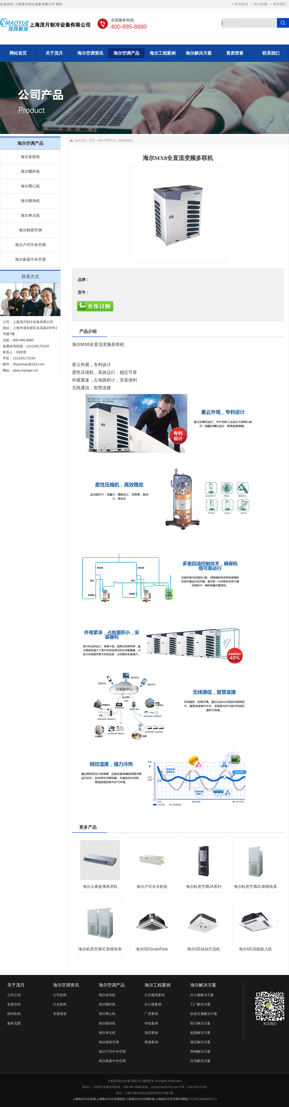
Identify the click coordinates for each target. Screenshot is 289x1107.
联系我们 (280, 4)
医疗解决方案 (200, 1023)
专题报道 (59, 1014)
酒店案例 (151, 1033)
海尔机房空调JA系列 (203, 886)
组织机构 (14, 1014)
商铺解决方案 (200, 1051)
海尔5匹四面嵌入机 (255, 949)
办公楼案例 (152, 1004)
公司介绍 (14, 995)
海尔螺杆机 (30, 171)
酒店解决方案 (200, 1042)
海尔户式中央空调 (30, 245)
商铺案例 (151, 1042)
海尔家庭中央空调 (30, 259)
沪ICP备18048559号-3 (202, 1099)
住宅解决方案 (200, 1061)
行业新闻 (59, 1004)
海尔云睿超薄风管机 (100, 886)
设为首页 (241, 4)
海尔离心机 (30, 186)
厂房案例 (151, 1014)
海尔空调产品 (106, 140)
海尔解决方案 (203, 985)
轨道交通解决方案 (203, 1014)
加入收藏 (260, 4)
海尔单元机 (30, 215)
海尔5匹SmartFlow (152, 949)
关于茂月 (16, 985)
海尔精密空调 (30, 230)
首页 (92, 140)
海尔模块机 (30, 201)
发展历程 (14, 1004)
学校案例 (151, 1023)
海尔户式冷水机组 (152, 886)
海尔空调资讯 (66, 985)
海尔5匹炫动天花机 (203, 949)
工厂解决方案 (200, 1004)
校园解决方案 (200, 1033)
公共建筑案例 (154, 995)
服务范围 (14, 1023)
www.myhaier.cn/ (25, 370)
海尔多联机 (30, 157)
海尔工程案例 (157, 985)
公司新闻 (59, 995)
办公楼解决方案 (202, 995)
